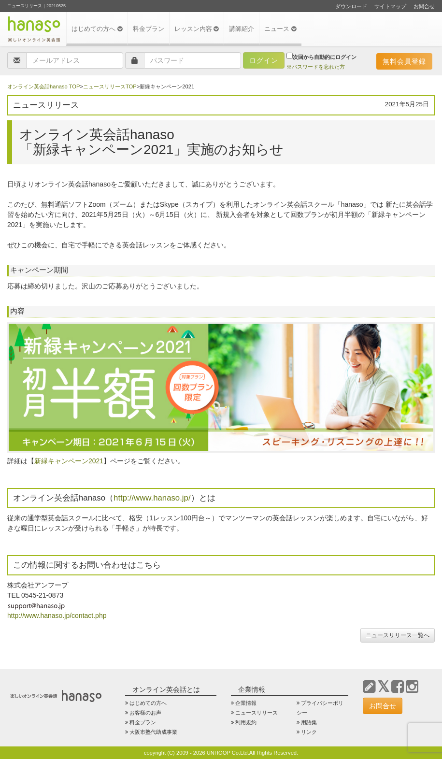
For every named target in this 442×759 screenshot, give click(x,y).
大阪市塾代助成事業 (153, 732)
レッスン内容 (196, 29)
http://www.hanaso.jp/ (152, 497)
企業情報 (246, 703)
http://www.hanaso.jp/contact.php (56, 615)
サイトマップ (390, 6)
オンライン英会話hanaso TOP (43, 86)
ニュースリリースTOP (110, 86)
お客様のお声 (145, 713)
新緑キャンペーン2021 (68, 461)
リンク (309, 732)
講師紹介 (241, 29)
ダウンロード (351, 6)
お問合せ (424, 6)
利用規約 (246, 722)
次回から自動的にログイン (321, 56)
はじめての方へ (97, 29)
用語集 (309, 722)
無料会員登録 (404, 61)
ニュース (280, 29)
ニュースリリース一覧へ (397, 635)
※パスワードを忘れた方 (315, 67)
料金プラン (148, 29)
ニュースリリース (256, 713)
